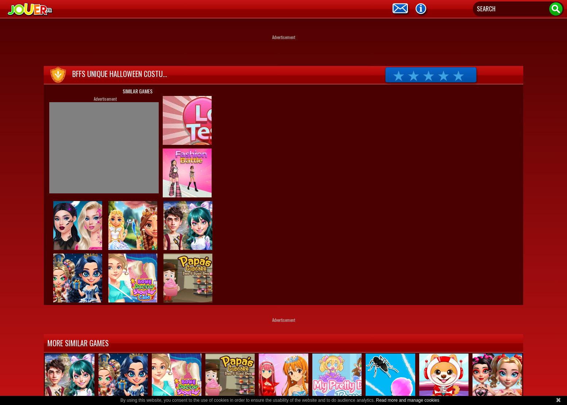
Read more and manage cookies (407, 400)
